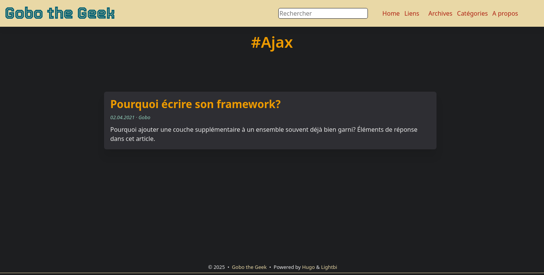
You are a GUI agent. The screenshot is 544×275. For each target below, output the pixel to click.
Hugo (308, 267)
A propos (505, 13)
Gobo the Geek (60, 13)
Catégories (472, 13)
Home (391, 13)
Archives (440, 13)
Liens (411, 13)
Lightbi (329, 267)
